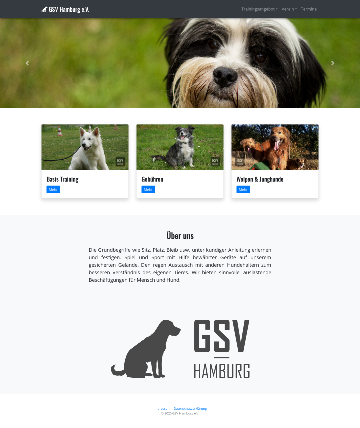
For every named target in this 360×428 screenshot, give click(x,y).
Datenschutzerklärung (190, 408)
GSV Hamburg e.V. (69, 9)
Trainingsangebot (258, 9)
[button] (27, 63)
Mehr (53, 189)
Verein (288, 9)
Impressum (162, 408)
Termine (309, 9)
